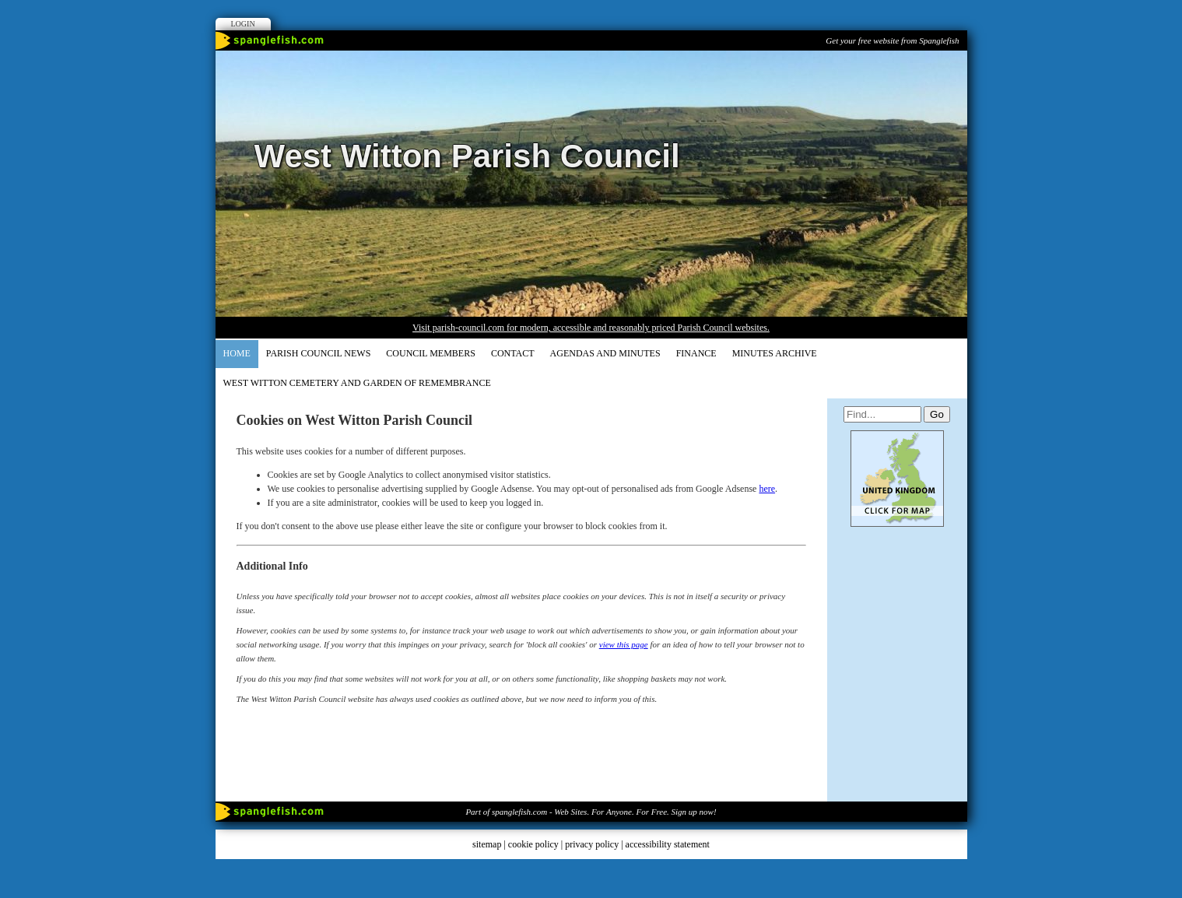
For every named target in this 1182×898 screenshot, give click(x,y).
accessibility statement (668, 844)
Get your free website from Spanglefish (892, 40)
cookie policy (533, 844)
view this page (623, 644)
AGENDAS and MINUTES (605, 353)
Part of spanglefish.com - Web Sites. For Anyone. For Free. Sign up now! (590, 811)
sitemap (486, 844)
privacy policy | (595, 844)
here (767, 488)
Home (237, 353)
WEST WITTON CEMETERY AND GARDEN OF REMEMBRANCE (357, 382)
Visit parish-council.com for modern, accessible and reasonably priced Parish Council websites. (591, 327)
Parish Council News (318, 353)
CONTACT (513, 353)
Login (243, 23)
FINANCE (696, 353)
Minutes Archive (774, 353)
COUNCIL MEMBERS (430, 353)
